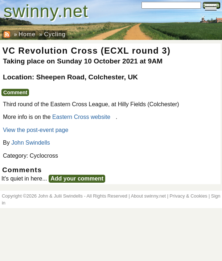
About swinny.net (148, 196)
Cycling (54, 34)
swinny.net (46, 11)
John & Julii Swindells (60, 196)
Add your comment (76, 178)
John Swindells (30, 143)
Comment (15, 92)
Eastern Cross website (81, 117)
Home (27, 34)
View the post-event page (35, 130)
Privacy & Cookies (188, 196)
